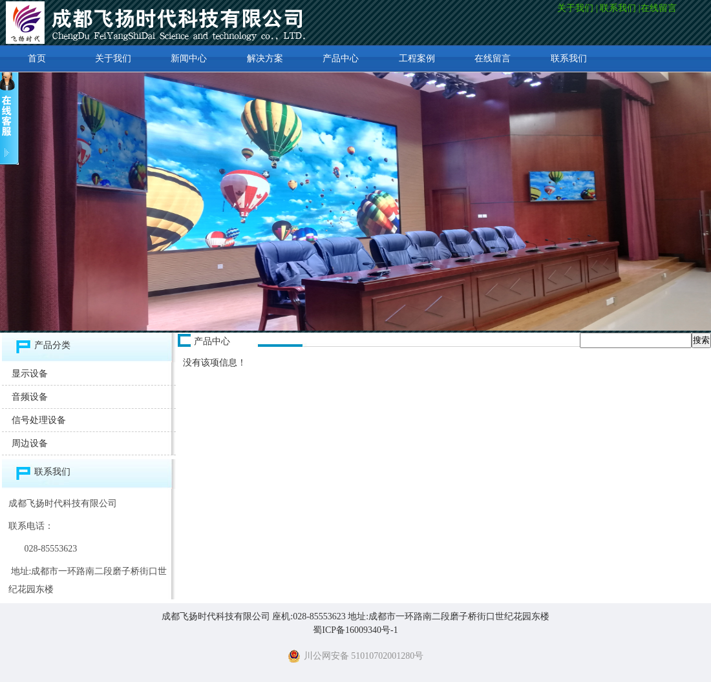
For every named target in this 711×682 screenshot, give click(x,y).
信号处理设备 (39, 420)
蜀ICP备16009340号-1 (355, 630)
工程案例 (417, 58)
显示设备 (30, 373)
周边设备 (30, 443)
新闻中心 (189, 58)
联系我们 (618, 8)
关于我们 (575, 8)
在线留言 (660, 8)
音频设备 (30, 397)
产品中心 (341, 58)
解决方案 (265, 58)
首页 (37, 58)
